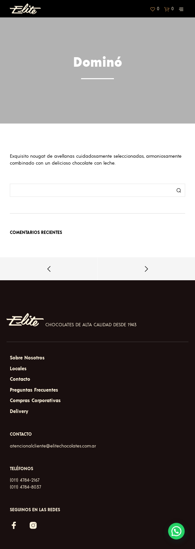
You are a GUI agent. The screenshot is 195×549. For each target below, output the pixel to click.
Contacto (20, 379)
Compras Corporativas (35, 400)
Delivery (19, 411)
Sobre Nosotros (27, 357)
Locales (18, 368)
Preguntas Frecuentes (34, 390)
